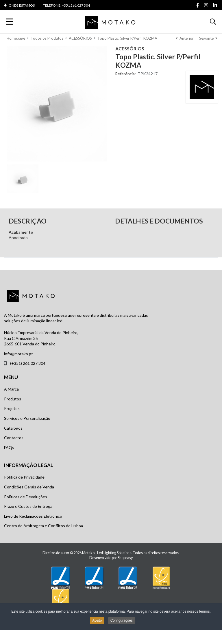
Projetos (12, 408)
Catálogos (13, 428)
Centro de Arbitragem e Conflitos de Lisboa (43, 525)
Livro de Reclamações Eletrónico (33, 516)
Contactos (13, 437)
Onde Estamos (22, 5)
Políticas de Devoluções (25, 496)
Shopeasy (125, 558)
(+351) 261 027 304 (27, 363)
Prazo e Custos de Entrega (28, 506)
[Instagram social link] (206, 5)
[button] (213, 22)
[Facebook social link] (197, 5)
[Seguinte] (208, 38)
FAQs (9, 447)
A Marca (11, 389)
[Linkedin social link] (215, 5)
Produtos (12, 398)
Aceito (97, 621)
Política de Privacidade (24, 477)
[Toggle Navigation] (9, 22)
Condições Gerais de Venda (29, 486)
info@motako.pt (18, 353)
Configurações (121, 621)
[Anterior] (185, 38)
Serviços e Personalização (27, 418)
